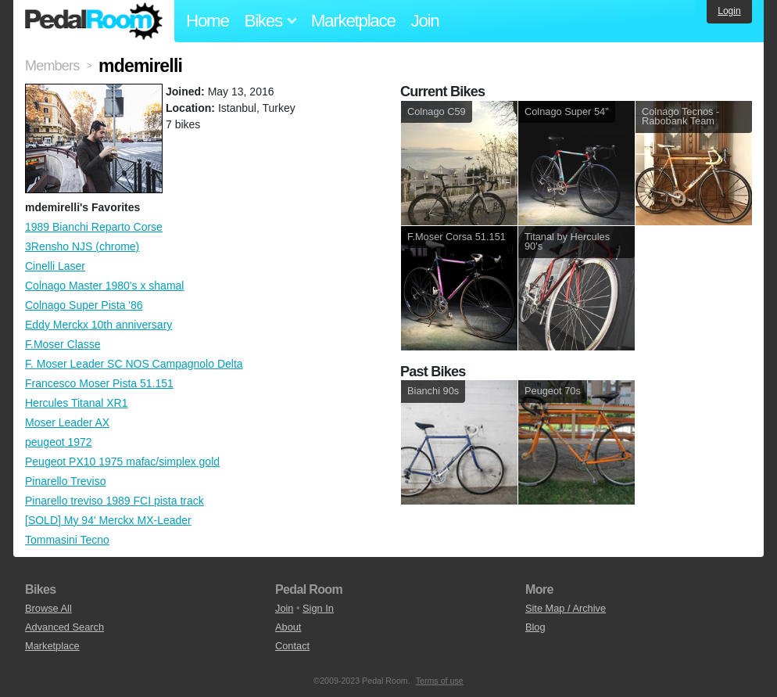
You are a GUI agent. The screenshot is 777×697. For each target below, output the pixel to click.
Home (207, 21)
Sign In (318, 608)
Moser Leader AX (67, 422)
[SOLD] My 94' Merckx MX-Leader (108, 520)
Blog (535, 627)
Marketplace (353, 21)
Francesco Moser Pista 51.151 (99, 383)
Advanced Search (64, 627)
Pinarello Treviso (65, 481)
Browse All (48, 608)
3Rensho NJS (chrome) (82, 246)
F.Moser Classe (62, 344)
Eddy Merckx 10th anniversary (98, 324)
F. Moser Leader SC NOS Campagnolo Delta (134, 363)
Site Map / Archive (565, 608)
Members (52, 66)
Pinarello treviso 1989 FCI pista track (114, 500)
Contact (292, 646)
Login (729, 10)
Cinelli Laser (55, 266)
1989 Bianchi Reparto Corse (94, 227)
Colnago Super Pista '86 (84, 305)
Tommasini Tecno (67, 540)
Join (425, 21)
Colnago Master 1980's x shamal (104, 285)
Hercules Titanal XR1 (76, 403)
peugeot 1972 (58, 442)
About (288, 627)
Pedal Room (94, 21)
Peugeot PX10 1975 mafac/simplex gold (122, 461)
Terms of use (440, 680)
